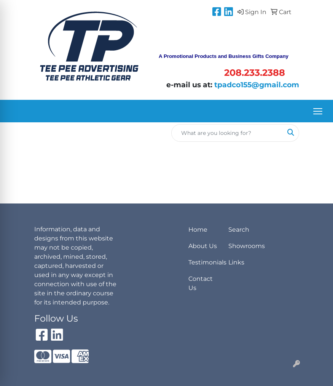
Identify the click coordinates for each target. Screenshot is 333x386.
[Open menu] (317, 111)
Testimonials (203, 262)
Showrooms (243, 246)
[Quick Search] (227, 133)
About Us (202, 246)
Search (238, 229)
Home (197, 229)
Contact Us (200, 283)
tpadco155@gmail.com (256, 84)
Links (236, 262)
